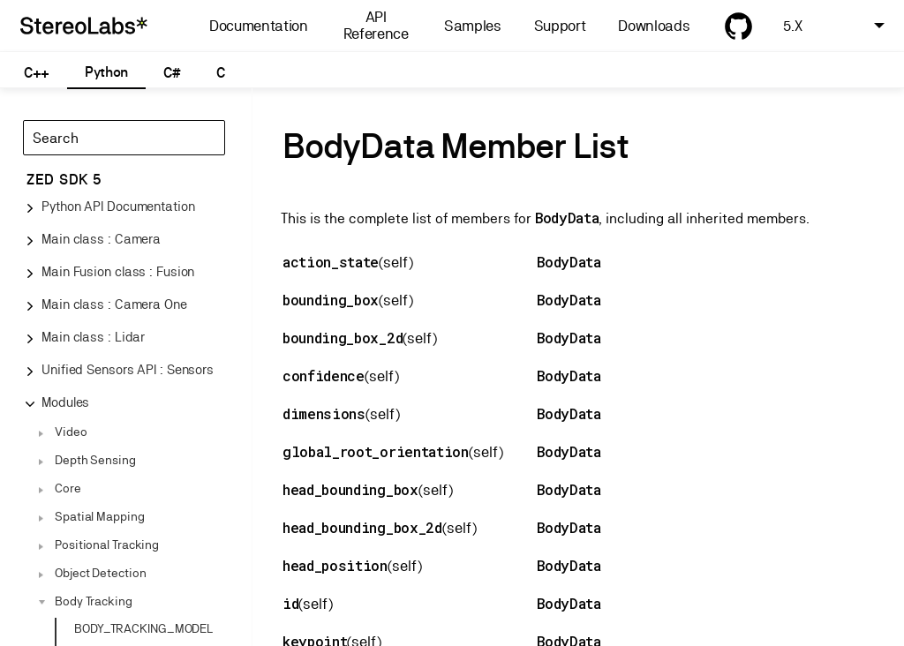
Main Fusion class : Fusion (117, 271)
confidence (323, 375)
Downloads (653, 26)
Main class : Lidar (93, 336)
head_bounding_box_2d (362, 527)
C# (171, 72)
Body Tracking (93, 601)
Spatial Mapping (100, 516)
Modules (65, 401)
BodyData (567, 217)
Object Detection (100, 573)
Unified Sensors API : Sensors (127, 369)
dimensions (323, 413)
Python (106, 72)
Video (71, 431)
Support (560, 26)
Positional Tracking (107, 544)
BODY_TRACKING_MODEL (143, 628)
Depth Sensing (95, 460)
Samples (472, 26)
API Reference (376, 25)
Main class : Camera (101, 238)
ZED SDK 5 (64, 179)
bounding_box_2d (342, 337)
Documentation (258, 26)
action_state (330, 261)
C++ (36, 72)
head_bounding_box (350, 489)
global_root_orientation (375, 451)
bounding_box (330, 299)
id (290, 603)
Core (68, 488)
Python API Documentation (118, 206)
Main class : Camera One (114, 304)
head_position (335, 565)
